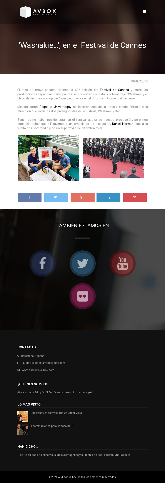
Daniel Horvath (122, 124)
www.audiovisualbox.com (38, 370)
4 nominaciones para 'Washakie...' (51, 426)
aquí (89, 392)
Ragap (44, 107)
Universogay (62, 107)
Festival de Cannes (114, 90)
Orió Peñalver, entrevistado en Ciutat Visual (56, 412)
